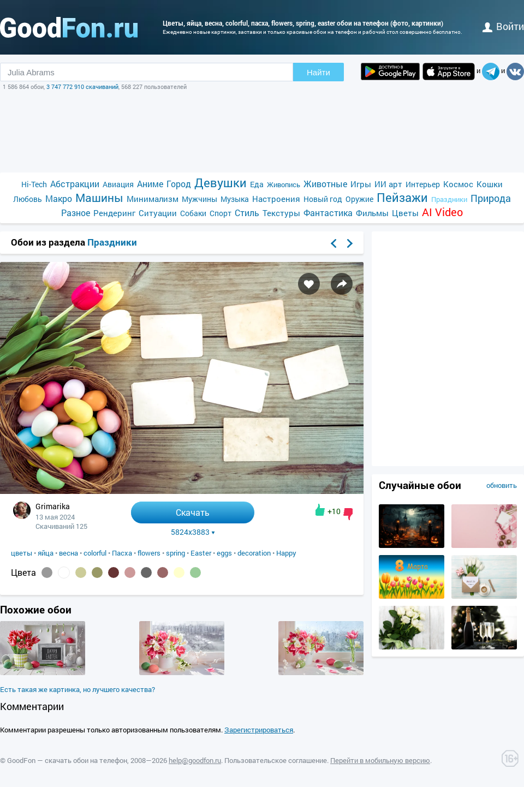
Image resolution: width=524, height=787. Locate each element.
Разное (75, 212)
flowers (149, 553)
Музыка (235, 199)
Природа (491, 198)
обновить (501, 485)
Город (178, 183)
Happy (286, 553)
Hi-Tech (34, 184)
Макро (58, 198)
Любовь (27, 199)
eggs (224, 553)
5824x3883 (193, 532)
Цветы (405, 212)
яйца (45, 553)
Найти (318, 72)
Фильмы (372, 212)
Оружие (359, 199)
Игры (360, 183)
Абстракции (74, 183)
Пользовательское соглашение (275, 760)
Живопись (283, 184)
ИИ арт (388, 183)
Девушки (220, 182)
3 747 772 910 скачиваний (82, 86)
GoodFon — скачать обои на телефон (67, 760)
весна (68, 553)
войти (503, 26)
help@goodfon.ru (195, 760)
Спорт (220, 213)
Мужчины (199, 199)
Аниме (150, 183)
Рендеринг (114, 212)
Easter (200, 553)
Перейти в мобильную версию (380, 760)
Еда (257, 184)
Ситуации (158, 212)
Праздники (449, 199)
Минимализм (152, 198)
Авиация (118, 184)
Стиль (247, 212)
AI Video (442, 212)
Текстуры (281, 212)
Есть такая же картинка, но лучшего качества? (77, 689)
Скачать (193, 512)
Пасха (122, 553)
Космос (458, 183)
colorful (95, 553)
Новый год (322, 199)
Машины (99, 198)
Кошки (490, 183)
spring (175, 553)
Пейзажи (402, 197)
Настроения (276, 198)
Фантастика (328, 212)
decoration (254, 553)
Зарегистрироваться (258, 730)
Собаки (193, 213)
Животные (325, 183)
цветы (21, 553)
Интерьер (423, 184)
